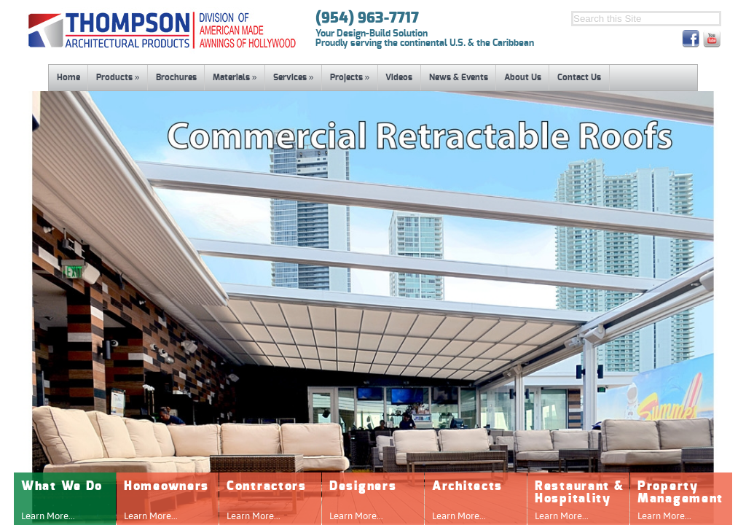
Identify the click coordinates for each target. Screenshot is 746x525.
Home (68, 77)
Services (293, 77)
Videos (398, 77)
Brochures (176, 77)
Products (118, 77)
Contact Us (579, 77)
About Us (522, 77)
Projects (350, 77)
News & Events (458, 77)
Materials (235, 77)
